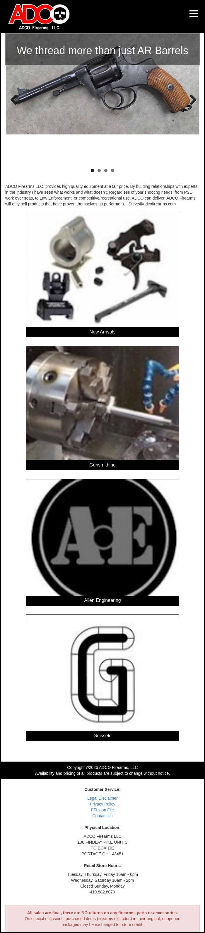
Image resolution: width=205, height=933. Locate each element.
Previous (14, 99)
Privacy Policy (102, 804)
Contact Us (102, 815)
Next (191, 99)
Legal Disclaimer (102, 798)
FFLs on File (102, 810)
